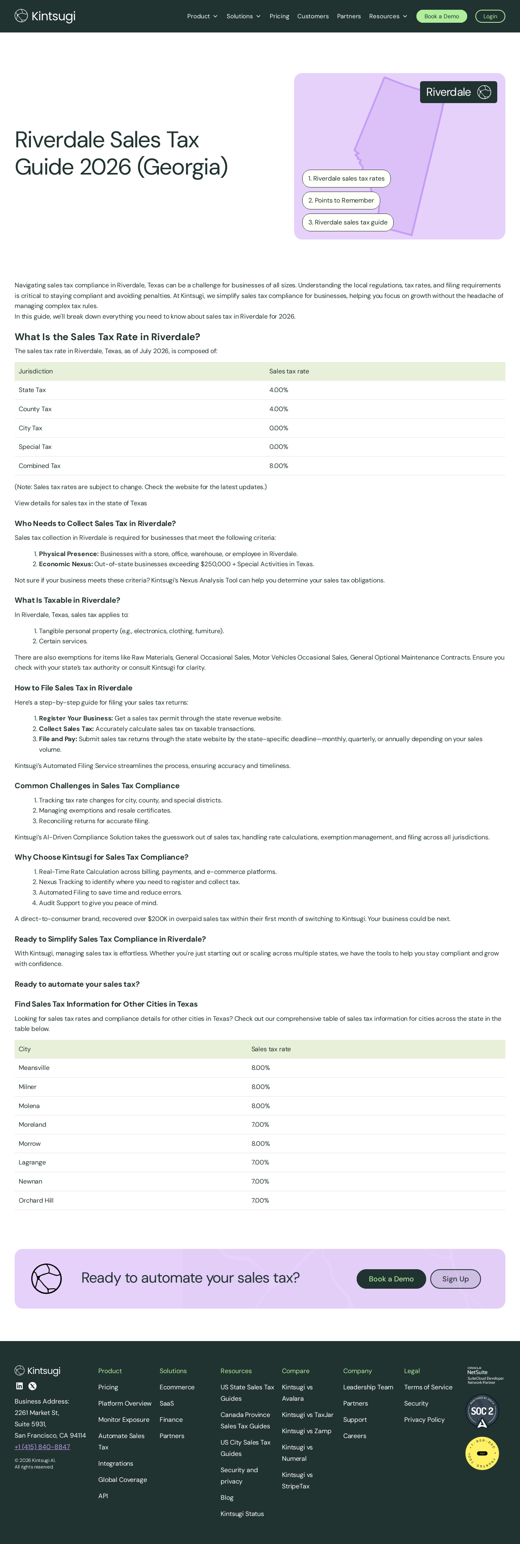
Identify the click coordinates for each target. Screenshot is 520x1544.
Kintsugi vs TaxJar (308, 1414)
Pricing (108, 1387)
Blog (227, 1497)
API (103, 1496)
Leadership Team (368, 1387)
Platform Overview (125, 1403)
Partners (172, 1436)
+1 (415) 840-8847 (42, 1447)
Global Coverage (122, 1479)
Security (416, 1403)
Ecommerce (177, 1387)
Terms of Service (428, 1387)
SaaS (167, 1403)
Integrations (115, 1463)
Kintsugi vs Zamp (306, 1431)
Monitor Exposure (123, 1419)
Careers (354, 1436)
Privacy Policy (424, 1419)
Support (355, 1419)
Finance (171, 1419)
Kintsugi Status (242, 1513)
